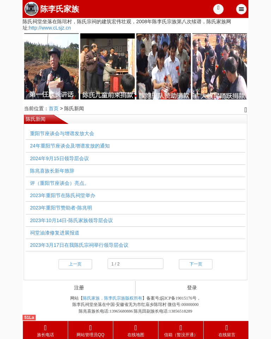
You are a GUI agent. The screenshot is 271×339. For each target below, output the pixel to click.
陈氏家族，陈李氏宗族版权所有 (112, 298)
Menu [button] (241, 9)
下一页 (195, 264)
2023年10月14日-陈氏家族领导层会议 (71, 220)
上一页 (75, 264)
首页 (54, 108)
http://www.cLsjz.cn (50, 28)
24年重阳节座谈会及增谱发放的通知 (70, 146)
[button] (218, 9)
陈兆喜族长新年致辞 (52, 171)
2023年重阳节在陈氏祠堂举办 (62, 195)
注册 (79, 287)
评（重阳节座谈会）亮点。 (59, 183)
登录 (192, 287)
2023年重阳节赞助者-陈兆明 (61, 208)
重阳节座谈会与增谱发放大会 (62, 133)
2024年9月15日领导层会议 (59, 158)
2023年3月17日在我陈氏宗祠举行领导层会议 (79, 245)
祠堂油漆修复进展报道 (54, 233)
